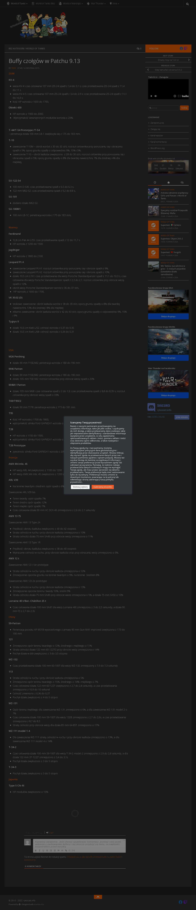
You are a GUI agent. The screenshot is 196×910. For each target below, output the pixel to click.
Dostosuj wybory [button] (80, 487)
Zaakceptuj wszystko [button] (103, 487)
